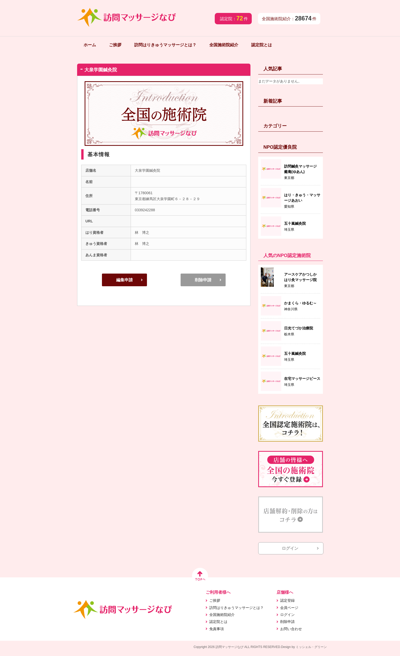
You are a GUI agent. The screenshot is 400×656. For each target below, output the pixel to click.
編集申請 (124, 280)
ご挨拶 (115, 45)
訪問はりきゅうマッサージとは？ (165, 45)
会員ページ (289, 608)
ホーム (90, 45)
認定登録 (287, 600)
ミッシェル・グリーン (311, 647)
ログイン (290, 548)
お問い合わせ (291, 629)
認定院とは (261, 45)
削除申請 (203, 280)
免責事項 (216, 629)
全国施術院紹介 (223, 45)
